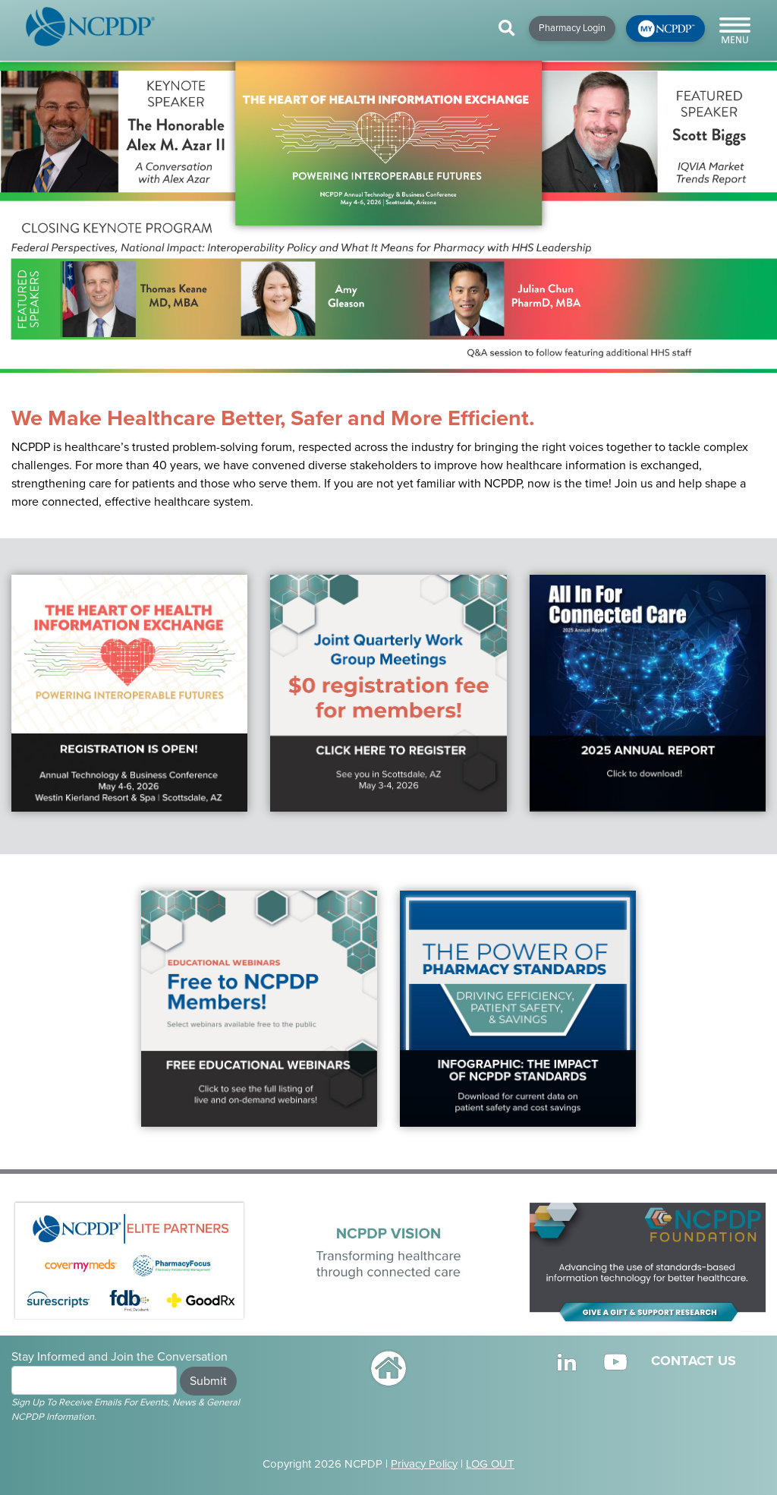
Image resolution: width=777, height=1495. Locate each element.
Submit (208, 1381)
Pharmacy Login (572, 28)
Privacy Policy (424, 1464)
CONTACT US (693, 1360)
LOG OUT (490, 1464)
